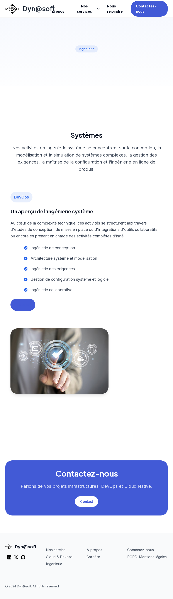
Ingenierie (54, 564)
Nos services (88, 9)
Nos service (56, 550)
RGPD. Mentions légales (147, 557)
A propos (58, 9)
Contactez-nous (146, 9)
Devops (23, 304)
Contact (86, 501)
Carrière (93, 557)
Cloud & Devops (59, 557)
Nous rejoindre (115, 9)
